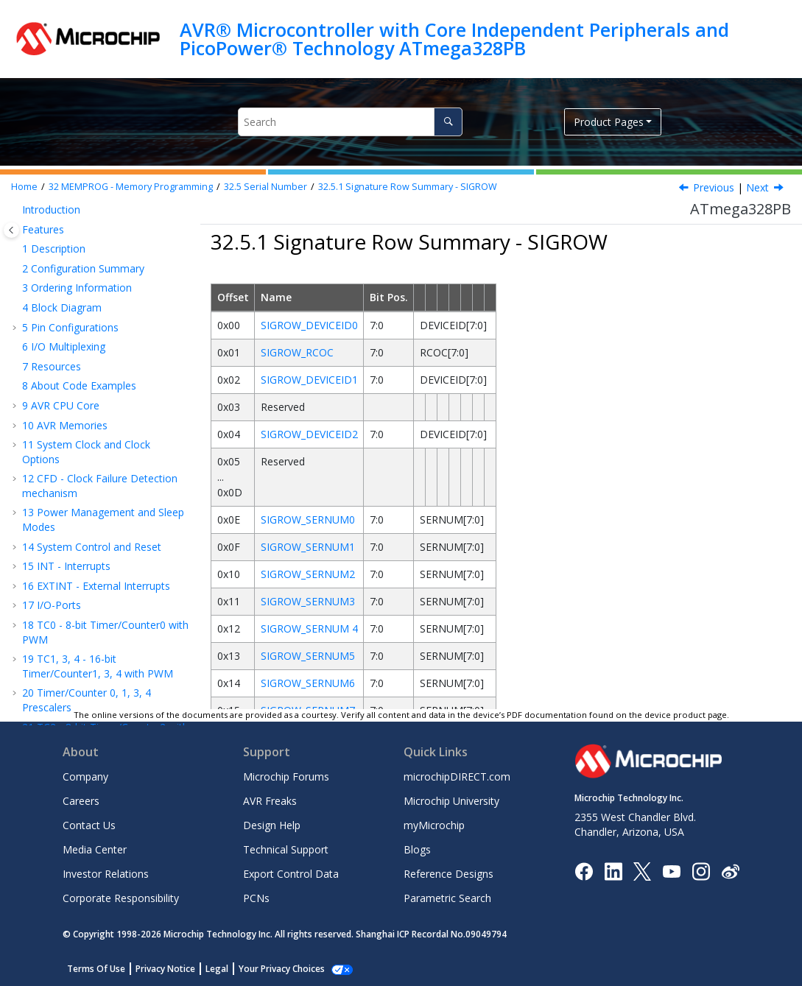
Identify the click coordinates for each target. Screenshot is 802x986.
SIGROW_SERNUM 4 (309, 628)
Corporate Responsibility (121, 898)
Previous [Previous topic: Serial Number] (713, 187)
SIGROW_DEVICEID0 (309, 325)
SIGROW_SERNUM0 (308, 520)
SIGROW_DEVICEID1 (309, 380)
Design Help (271, 825)
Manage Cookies (274, 968)
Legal (216, 968)
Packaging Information (83, 667)
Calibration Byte (81, 321)
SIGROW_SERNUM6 (308, 683)
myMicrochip (434, 825)
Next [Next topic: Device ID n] (757, 187)
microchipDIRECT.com (457, 776)
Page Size (67, 481)
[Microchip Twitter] (642, 870)
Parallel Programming (95, 550)
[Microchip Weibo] (730, 870)
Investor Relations (106, 874)
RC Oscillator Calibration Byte (103, 420)
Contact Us (89, 825)
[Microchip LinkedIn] (613, 870)
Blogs (417, 849)
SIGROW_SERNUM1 (308, 547)
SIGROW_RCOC (297, 352)
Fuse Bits (65, 282)
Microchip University (451, 801)
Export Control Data (291, 874)
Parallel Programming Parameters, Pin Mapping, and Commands (104, 515)
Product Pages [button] (609, 122)
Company (85, 776)
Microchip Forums (286, 776)
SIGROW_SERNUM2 (308, 574)
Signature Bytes (81, 301)
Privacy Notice (165, 968)
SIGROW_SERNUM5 (308, 656)
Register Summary (73, 628)
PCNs (256, 898)
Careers (81, 801)
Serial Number (265, 186)
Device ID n (100, 394)
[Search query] (350, 122)
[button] (16, 213)
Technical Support (285, 849)
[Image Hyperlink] (671, 870)
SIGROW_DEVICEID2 (309, 434)
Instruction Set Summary (88, 648)
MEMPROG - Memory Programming (131, 186)
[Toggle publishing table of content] (11, 230)
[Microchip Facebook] (583, 870)
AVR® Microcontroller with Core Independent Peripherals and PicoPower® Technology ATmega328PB (454, 38)
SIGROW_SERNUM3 (308, 601)
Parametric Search (447, 898)
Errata (44, 687)
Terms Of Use (96, 968)
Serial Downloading (89, 569)
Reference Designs (448, 874)
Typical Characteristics (82, 609)
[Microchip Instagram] (701, 870)
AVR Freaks (270, 801)
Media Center (95, 849)
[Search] (448, 122)
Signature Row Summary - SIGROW (407, 186)
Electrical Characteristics (87, 589)
